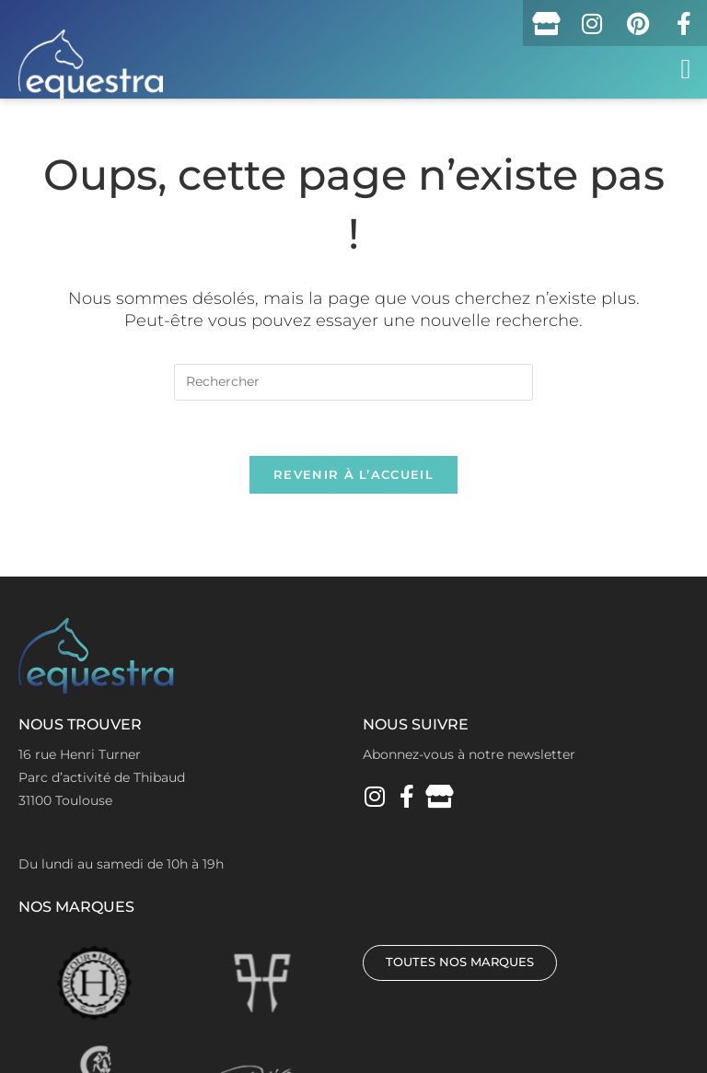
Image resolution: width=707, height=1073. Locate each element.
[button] (686, 68)
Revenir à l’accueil (353, 474)
